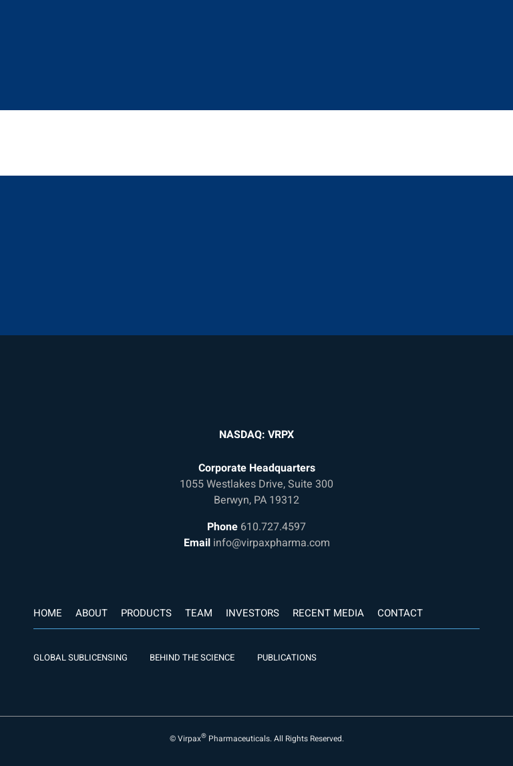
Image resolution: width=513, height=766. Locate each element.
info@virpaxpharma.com (271, 543)
